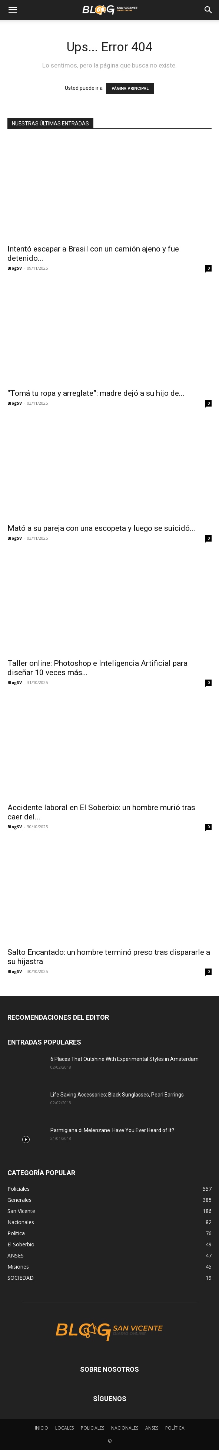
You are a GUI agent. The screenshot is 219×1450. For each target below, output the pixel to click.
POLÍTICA (175, 1428)
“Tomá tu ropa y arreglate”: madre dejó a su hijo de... (96, 393)
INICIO (41, 1428)
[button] (12, 10)
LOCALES (64, 1428)
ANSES (151, 1428)
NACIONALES (124, 1428)
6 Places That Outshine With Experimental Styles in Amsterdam (124, 1059)
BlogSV (14, 268)
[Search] (208, 10)
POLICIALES (92, 1428)
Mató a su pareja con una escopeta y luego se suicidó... (101, 528)
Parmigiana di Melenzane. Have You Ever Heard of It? (112, 1130)
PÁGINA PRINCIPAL (130, 88)
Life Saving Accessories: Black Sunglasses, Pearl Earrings (117, 1095)
